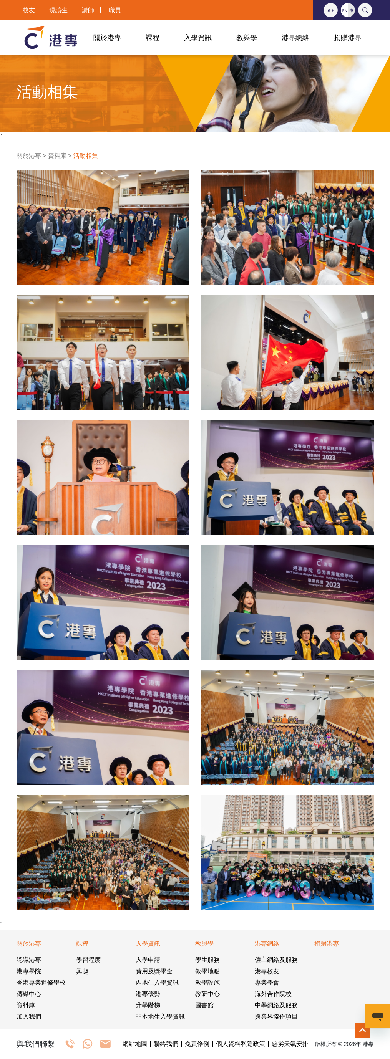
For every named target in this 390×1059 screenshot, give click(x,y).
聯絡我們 (166, 1044)
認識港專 (29, 959)
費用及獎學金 (154, 971)
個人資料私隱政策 (240, 1044)
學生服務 (207, 959)
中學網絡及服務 (276, 1005)
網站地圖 (135, 1044)
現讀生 (58, 10)
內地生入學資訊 (157, 982)
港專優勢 (148, 994)
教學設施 (207, 982)
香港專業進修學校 (41, 982)
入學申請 (148, 959)
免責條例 (197, 1044)
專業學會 (267, 982)
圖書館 (204, 1005)
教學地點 (207, 971)
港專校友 (267, 971)
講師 (88, 10)
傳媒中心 (29, 994)
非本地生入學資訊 (160, 1016)
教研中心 (207, 994)
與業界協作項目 (276, 1016)
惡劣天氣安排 (290, 1044)
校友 (29, 10)
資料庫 (57, 155)
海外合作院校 (273, 994)
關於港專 (29, 155)
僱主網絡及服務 (276, 959)
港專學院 (29, 971)
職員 (115, 10)
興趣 (82, 971)
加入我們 (29, 1016)
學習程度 (88, 959)
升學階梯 (148, 1005)
